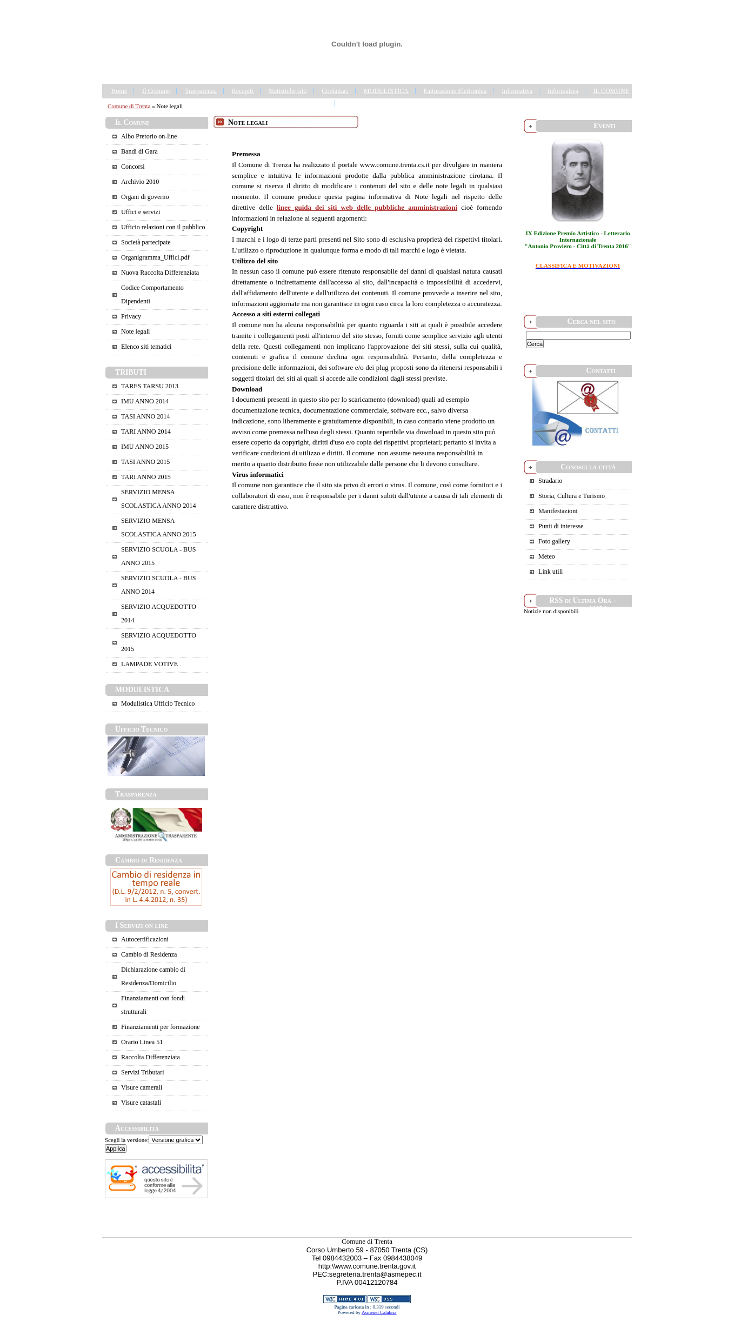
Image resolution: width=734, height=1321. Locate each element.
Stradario (550, 480)
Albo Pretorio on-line (149, 136)
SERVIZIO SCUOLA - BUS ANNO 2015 (158, 556)
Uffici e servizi (140, 212)
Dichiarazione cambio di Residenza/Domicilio (153, 976)
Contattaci (335, 91)
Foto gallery (554, 541)
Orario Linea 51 (142, 1042)
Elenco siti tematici (146, 346)
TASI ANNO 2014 (145, 416)
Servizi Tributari (142, 1072)
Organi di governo (145, 197)
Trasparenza (201, 91)
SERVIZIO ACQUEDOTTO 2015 (158, 642)
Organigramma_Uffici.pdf (155, 257)
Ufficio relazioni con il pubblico (163, 227)
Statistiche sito (288, 91)
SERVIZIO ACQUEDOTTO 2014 (158, 613)
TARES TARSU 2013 (149, 386)
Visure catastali (141, 1102)
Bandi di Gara (139, 151)
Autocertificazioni (145, 939)
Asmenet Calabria (379, 1312)
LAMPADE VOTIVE (149, 664)
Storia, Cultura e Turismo (571, 496)
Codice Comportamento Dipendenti (152, 294)
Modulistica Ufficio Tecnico (158, 703)
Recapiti (242, 91)
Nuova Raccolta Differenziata (160, 272)
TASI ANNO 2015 (145, 462)
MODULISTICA (386, 91)
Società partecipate (146, 242)
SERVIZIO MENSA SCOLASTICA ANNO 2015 (158, 527)
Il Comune (156, 91)
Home (119, 91)
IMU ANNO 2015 (145, 446)
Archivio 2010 (140, 181)
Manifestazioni (558, 511)
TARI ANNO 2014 (146, 431)
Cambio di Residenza (149, 954)
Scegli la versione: (127, 1140)
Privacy (131, 316)
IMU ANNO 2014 (145, 401)
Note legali (135, 331)
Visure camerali (141, 1087)
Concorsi (133, 166)
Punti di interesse (560, 526)
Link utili (550, 571)
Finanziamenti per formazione (160, 1027)
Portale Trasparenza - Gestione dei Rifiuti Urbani (407, 103)
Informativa (517, 91)
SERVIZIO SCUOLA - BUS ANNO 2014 (158, 584)
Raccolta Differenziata (150, 1057)
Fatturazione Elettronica (455, 91)
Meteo (546, 556)
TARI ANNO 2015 (146, 477)
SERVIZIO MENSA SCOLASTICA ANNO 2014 (158, 498)
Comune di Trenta (129, 106)
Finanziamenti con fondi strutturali (153, 1004)
